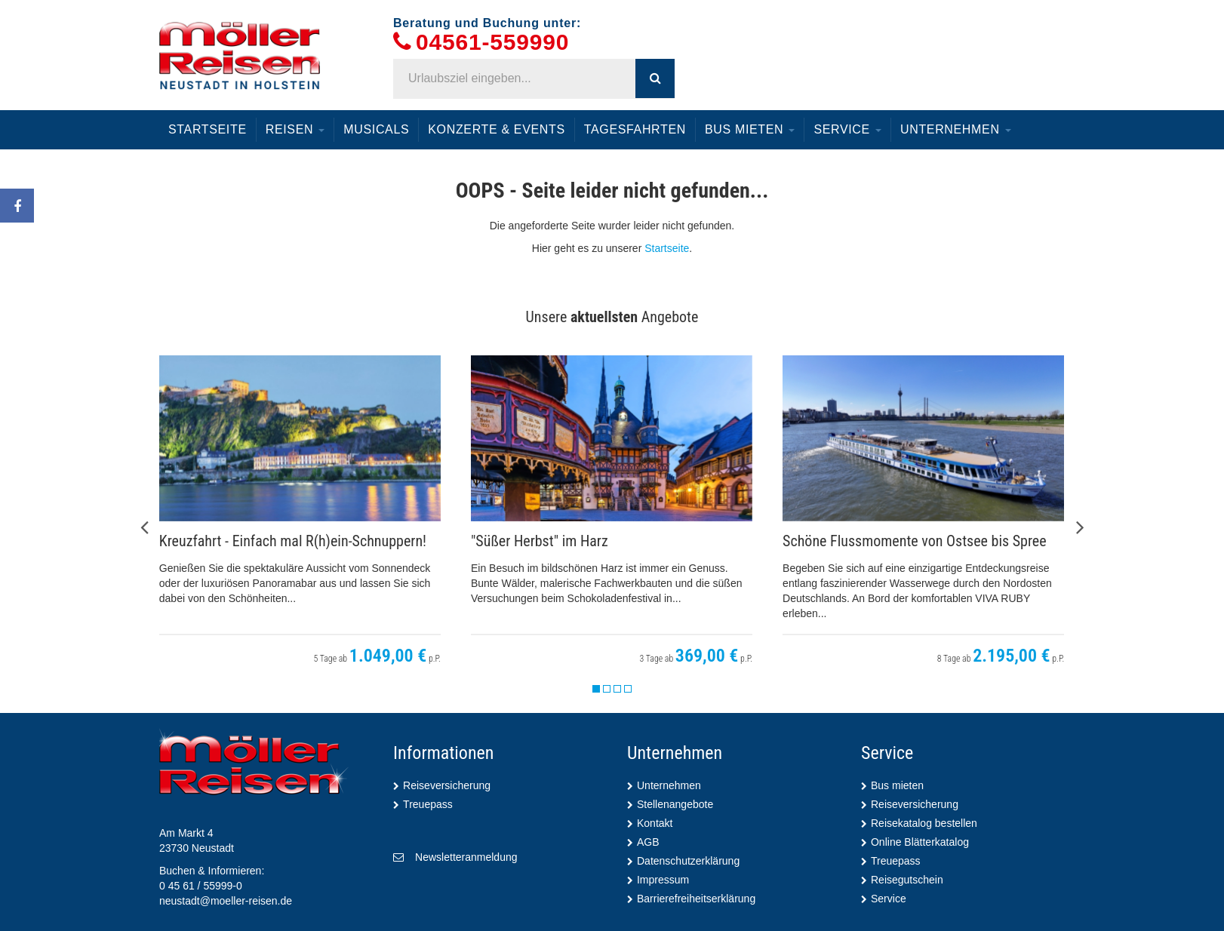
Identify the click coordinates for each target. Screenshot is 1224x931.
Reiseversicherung (447, 785)
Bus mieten (750, 129)
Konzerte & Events (496, 129)
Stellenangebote (675, 804)
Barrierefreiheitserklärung (696, 899)
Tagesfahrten (635, 129)
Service (847, 129)
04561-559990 (492, 42)
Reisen (295, 129)
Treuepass (428, 804)
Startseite (207, 129)
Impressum (663, 880)
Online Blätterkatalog (920, 842)
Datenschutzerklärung (688, 861)
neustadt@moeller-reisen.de (225, 901)
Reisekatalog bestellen (924, 823)
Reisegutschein (907, 880)
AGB (648, 842)
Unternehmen (955, 129)
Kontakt (654, 823)
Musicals (376, 129)
